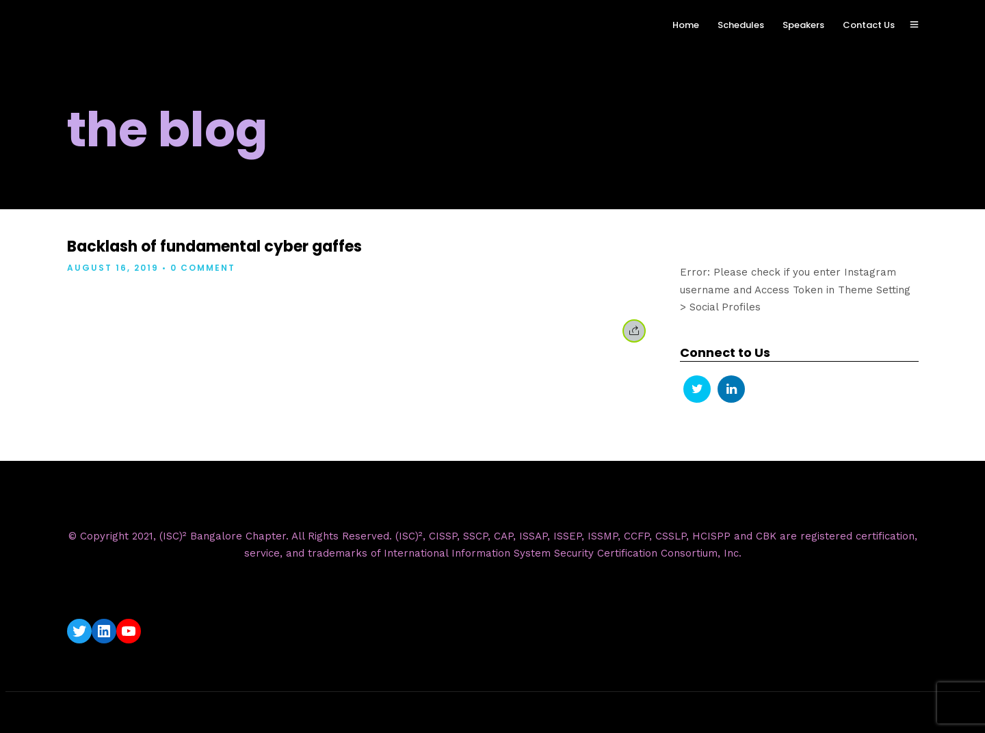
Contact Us (869, 24)
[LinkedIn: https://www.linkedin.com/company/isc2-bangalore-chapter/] (104, 631)
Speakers (803, 24)
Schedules (741, 24)
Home (685, 24)
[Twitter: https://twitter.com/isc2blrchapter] (79, 631)
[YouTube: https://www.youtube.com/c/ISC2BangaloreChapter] (128, 631)
